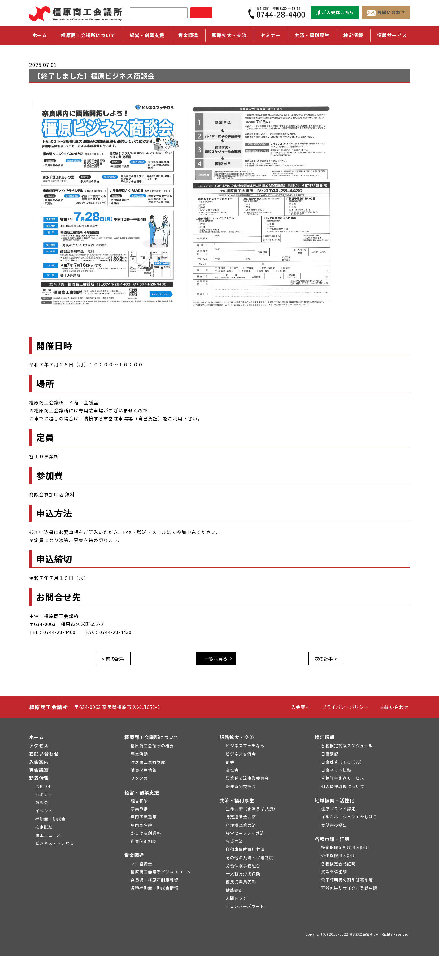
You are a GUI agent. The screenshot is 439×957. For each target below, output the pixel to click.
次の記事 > (325, 659)
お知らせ (44, 788)
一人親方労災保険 (243, 875)
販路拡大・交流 (237, 738)
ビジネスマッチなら (54, 844)
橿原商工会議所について (151, 738)
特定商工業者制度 (148, 763)
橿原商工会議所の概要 (152, 747)
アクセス (39, 747)
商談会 (41, 804)
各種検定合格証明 (338, 865)
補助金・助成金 (50, 820)
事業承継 (139, 810)
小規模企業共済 (241, 826)
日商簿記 (329, 755)
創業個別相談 (144, 842)
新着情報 (39, 779)
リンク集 (139, 779)
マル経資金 (141, 865)
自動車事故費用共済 (245, 851)
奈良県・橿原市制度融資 (154, 881)
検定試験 (44, 828)
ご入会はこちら (335, 12)
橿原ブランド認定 (338, 810)
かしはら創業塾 (146, 834)
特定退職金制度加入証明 (345, 848)
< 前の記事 (114, 659)
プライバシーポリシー (346, 708)
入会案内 (302, 708)
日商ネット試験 (336, 771)
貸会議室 (39, 771)
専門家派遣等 (144, 818)
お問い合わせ (386, 12)
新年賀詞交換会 (241, 788)
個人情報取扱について (342, 788)
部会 (230, 763)
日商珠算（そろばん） (342, 763)
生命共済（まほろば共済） (252, 810)
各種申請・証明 (332, 840)
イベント (44, 812)
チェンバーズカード (245, 907)
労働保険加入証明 (338, 857)
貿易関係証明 (334, 873)
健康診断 (234, 891)
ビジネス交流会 (241, 755)
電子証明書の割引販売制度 (347, 881)
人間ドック (236, 899)
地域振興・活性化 (334, 801)
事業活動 (139, 755)
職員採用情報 (144, 771)
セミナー (270, 35)
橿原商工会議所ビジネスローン (161, 873)
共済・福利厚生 (237, 801)
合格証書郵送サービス (342, 779)
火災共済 (234, 842)
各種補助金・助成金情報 (154, 889)
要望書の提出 (334, 826)
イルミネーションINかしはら (349, 818)
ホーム (39, 35)
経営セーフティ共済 (245, 834)
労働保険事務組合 (243, 867)
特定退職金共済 (241, 818)
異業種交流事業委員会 (247, 779)
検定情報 (325, 738)
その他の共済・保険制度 (249, 859)
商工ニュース (48, 836)
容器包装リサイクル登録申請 (349, 889)
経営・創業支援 (141, 793)
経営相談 (139, 802)
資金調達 (134, 856)
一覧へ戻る (218, 659)
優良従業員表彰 (241, 883)
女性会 (232, 771)
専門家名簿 (141, 826)
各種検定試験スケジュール (347, 747)
